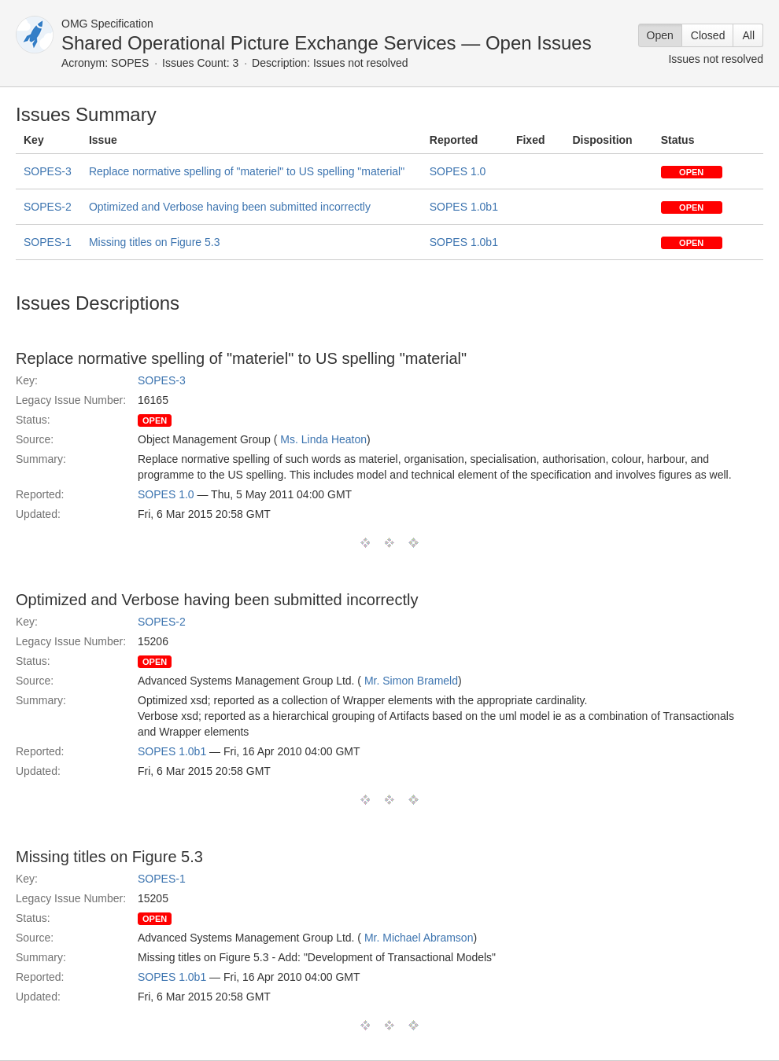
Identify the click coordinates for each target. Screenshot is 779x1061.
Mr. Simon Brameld (411, 680)
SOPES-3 (48, 171)
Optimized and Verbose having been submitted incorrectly (230, 206)
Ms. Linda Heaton (323, 439)
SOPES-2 (48, 206)
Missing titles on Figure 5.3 (154, 242)
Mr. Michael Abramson (419, 937)
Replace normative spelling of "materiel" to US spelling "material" (246, 171)
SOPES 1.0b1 (464, 206)
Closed (708, 35)
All (748, 35)
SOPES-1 (48, 242)
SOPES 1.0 (458, 171)
